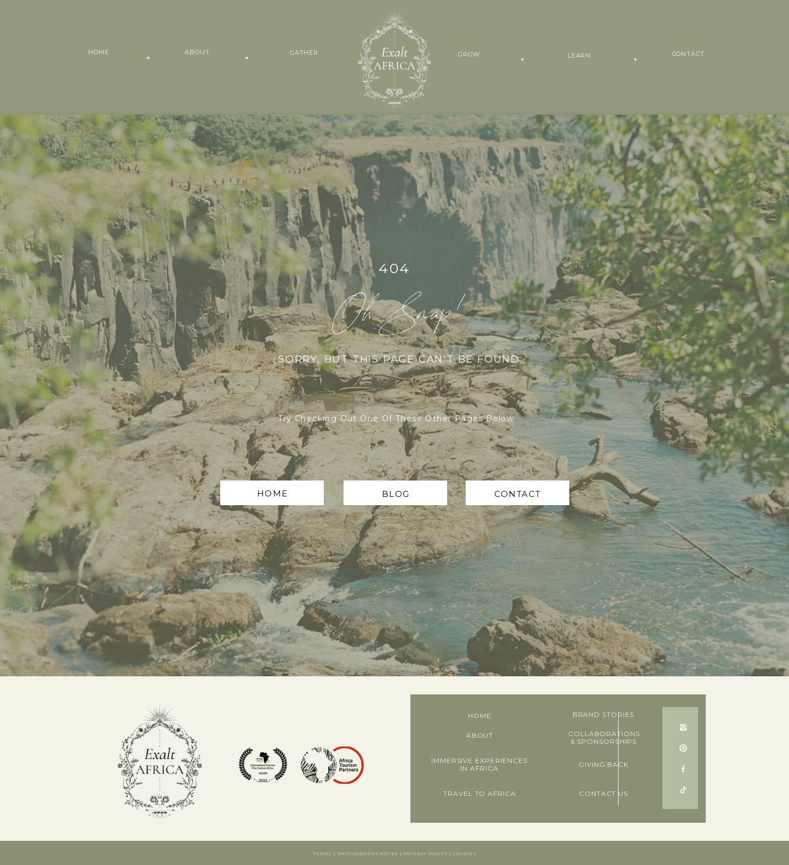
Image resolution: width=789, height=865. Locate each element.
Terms (322, 853)
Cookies (465, 853)
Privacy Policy (426, 853)
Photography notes (368, 853)
